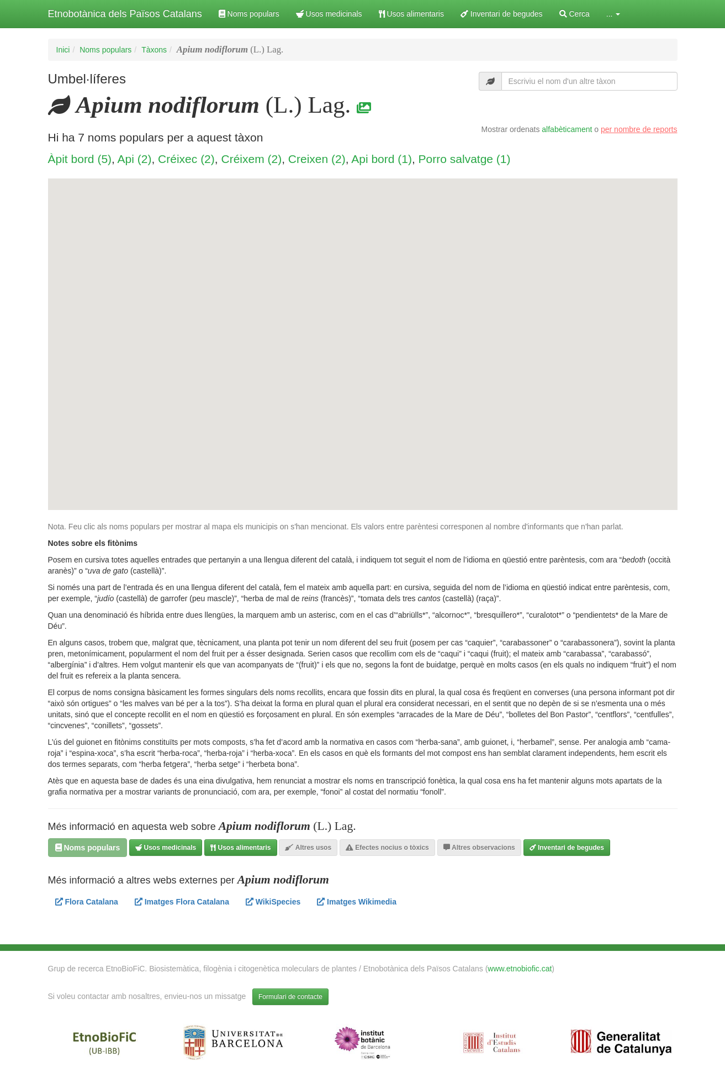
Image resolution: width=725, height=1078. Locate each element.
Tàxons (154, 49)
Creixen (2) (317, 159)
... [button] (613, 13)
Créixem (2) (251, 159)
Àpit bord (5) (80, 159)
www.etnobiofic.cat (520, 968)
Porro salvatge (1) (465, 159)
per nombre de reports (639, 129)
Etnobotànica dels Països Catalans (125, 13)
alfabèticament (567, 129)
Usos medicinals (329, 13)
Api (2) (135, 159)
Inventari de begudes (502, 13)
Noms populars (249, 13)
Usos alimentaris (411, 13)
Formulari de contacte (290, 997)
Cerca (574, 13)
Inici (63, 49)
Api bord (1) (381, 159)
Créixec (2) (186, 159)
